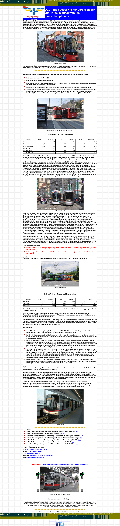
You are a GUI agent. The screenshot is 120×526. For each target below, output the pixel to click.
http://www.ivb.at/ (36, 451)
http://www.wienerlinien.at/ (35, 457)
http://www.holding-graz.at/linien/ (37, 449)
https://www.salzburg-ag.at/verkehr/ (41, 455)
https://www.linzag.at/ (33, 453)
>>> (90, 258)
